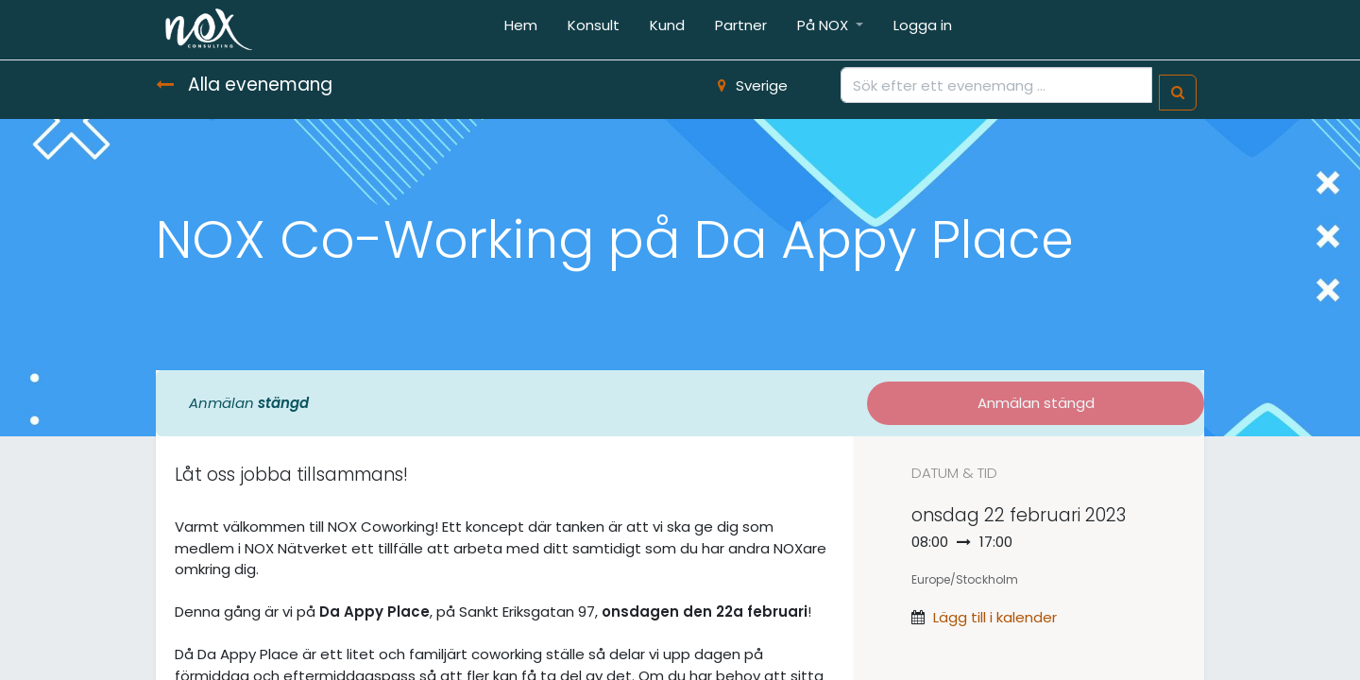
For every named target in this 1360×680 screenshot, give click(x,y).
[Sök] (1178, 93)
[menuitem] (520, 30)
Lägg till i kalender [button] (995, 617)
